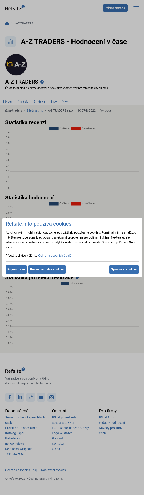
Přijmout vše (16, 269)
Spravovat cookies (124, 269)
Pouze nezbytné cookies (47, 269)
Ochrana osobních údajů (54, 255)
